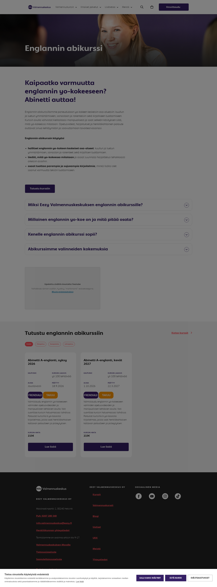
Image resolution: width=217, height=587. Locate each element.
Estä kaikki (176, 578)
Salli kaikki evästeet (150, 578)
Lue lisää (80, 581)
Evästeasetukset (200, 578)
